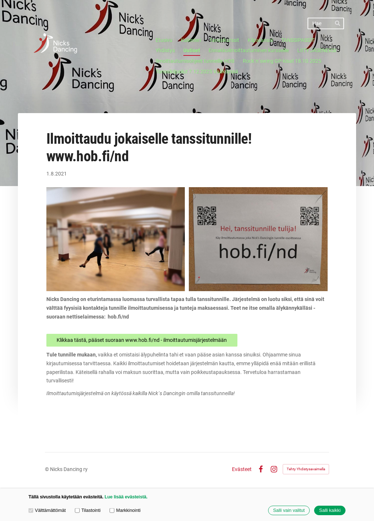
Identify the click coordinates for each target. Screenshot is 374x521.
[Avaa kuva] (115, 239)
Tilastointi (87, 510)
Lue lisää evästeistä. (125, 496)
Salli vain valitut (289, 510)
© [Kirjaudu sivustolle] (47, 469)
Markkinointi (125, 510)
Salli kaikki (330, 510)
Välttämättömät (47, 510)
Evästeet (242, 469)
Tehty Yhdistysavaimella (306, 469)
